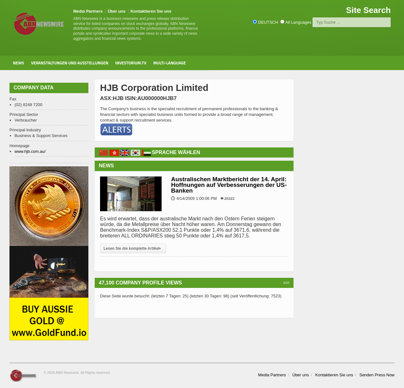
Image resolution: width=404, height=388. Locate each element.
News (18, 63)
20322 (229, 198)
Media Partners (88, 11)
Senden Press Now (377, 375)
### (286, 283)
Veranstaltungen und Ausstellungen (69, 63)
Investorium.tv (130, 63)
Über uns (116, 11)
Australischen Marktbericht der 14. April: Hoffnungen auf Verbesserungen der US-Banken (229, 185)
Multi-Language (169, 63)
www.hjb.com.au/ (30, 151)
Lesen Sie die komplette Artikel (133, 248)
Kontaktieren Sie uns (151, 11)
